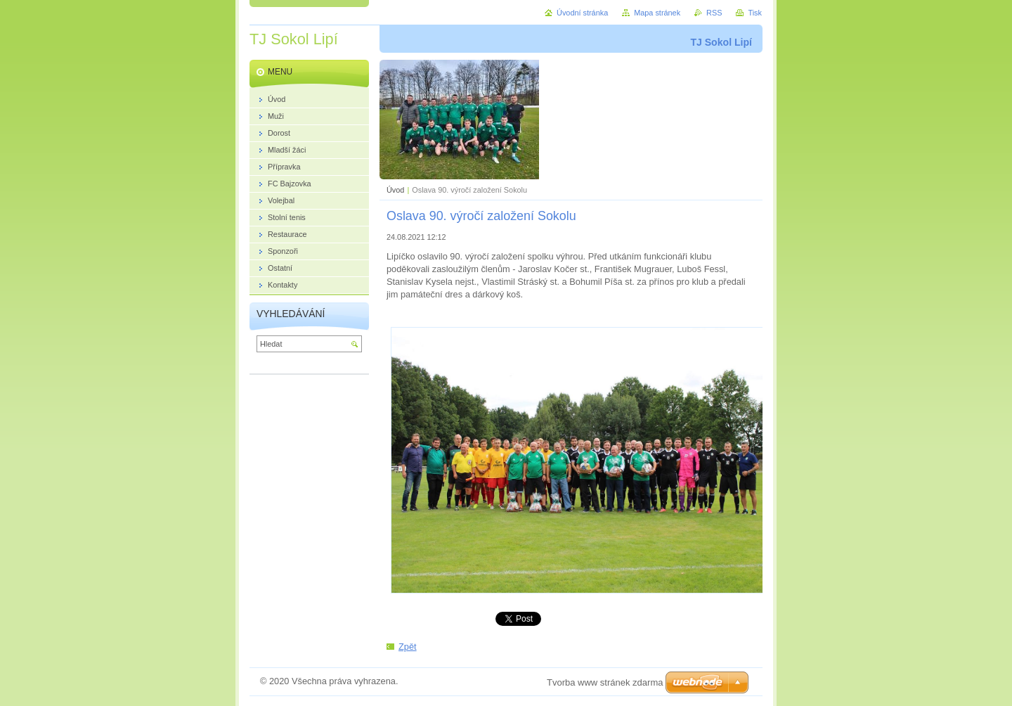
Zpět (407, 646)
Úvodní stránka (582, 12)
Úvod (395, 190)
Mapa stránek (657, 12)
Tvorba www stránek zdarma (605, 682)
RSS (714, 12)
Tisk (755, 12)
